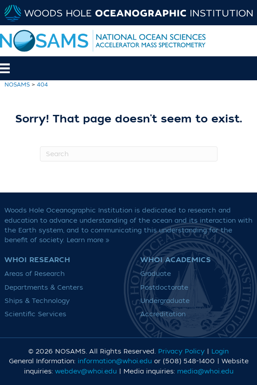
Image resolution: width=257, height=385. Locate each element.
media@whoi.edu (205, 371)
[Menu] (17, 68)
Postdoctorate (164, 287)
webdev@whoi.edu (86, 371)
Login (220, 351)
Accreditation (163, 314)
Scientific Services (35, 314)
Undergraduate (165, 301)
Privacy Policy (181, 351)
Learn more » (88, 240)
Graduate (155, 274)
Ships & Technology (37, 301)
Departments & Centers (43, 287)
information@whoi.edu (115, 361)
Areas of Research (34, 274)
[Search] (128, 153)
